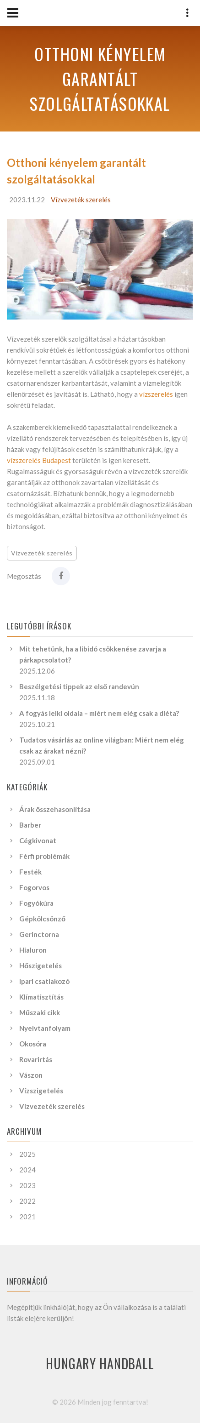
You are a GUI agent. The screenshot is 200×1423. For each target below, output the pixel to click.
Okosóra (32, 1044)
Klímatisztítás (41, 997)
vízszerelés (156, 394)
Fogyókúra (36, 903)
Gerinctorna (39, 934)
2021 (27, 1216)
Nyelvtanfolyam (44, 1028)
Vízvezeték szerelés (81, 199)
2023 (27, 1185)
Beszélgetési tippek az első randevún (79, 686)
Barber (30, 825)
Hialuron (33, 950)
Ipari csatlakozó (44, 981)
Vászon (31, 1075)
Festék (30, 872)
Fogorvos (34, 887)
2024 (27, 1170)
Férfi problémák (44, 856)
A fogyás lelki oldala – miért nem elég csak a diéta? (99, 713)
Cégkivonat (37, 840)
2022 (27, 1201)
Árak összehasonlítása (55, 809)
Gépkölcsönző (42, 918)
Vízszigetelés (41, 1090)
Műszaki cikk (39, 1012)
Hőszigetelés (40, 965)
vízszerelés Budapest (39, 460)
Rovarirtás (35, 1059)
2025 (27, 1154)
